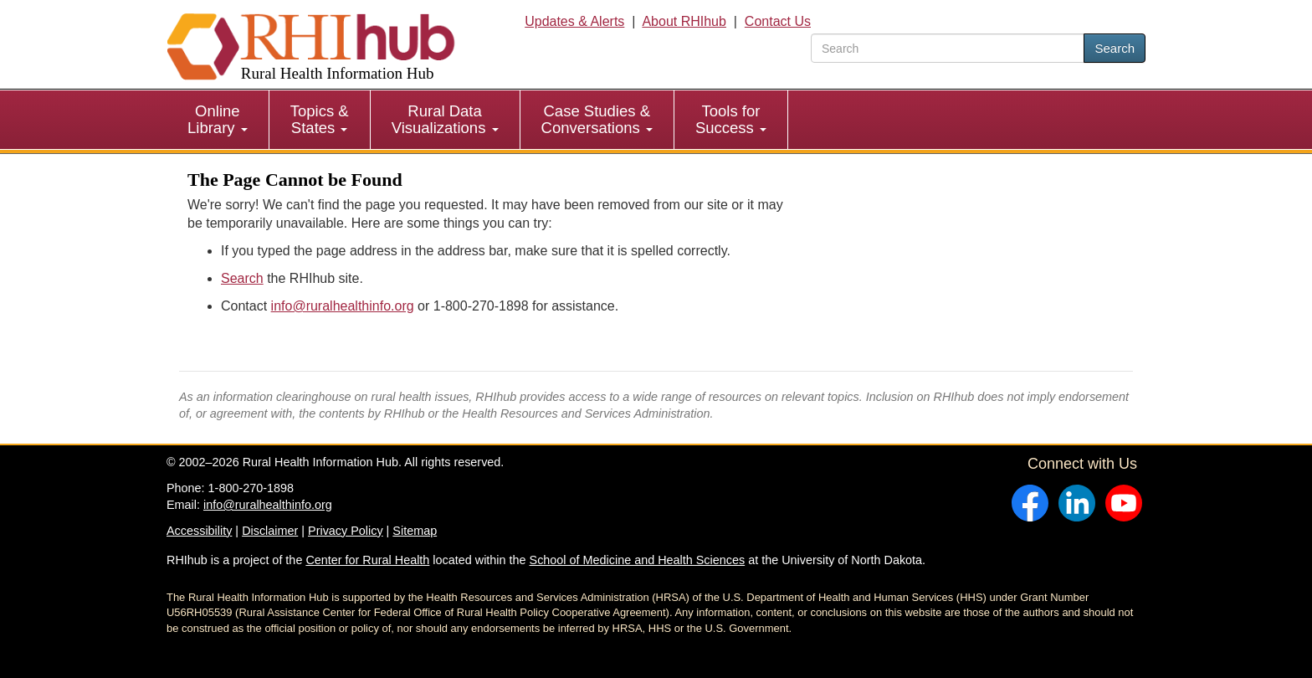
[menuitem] (218, 119)
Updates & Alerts (574, 21)
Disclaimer (270, 530)
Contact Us (778, 21)
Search (1114, 48)
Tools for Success (730, 119)
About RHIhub (684, 21)
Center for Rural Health (367, 560)
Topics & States (319, 119)
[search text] (947, 48)
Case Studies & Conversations (597, 119)
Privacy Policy (345, 530)
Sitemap (414, 530)
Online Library (217, 119)
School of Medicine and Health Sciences (638, 560)
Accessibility (199, 530)
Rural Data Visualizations (445, 119)
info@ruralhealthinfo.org (342, 306)
